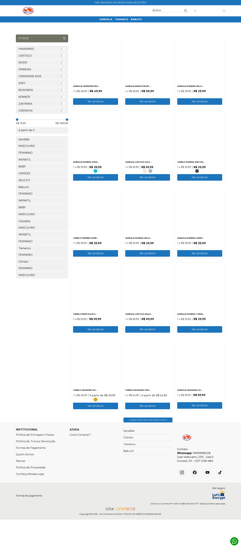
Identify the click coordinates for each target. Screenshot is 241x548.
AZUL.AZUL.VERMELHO (95, 176)
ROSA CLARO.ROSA (150, 94)
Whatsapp (234, 541)
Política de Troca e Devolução (35, 469)
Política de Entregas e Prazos (35, 463)
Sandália (105, 19)
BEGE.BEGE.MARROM (202, 176)
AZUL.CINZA (150, 176)
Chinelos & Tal (28, 11)
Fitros (42, 38)
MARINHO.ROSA (147, 422)
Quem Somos (25, 482)
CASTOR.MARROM (145, 340)
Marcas (20, 489)
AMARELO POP (95, 422)
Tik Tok (220, 501)
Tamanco (121, 19)
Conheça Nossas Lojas (30, 502)
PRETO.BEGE (93, 340)
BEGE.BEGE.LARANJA (95, 258)
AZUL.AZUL (150, 340)
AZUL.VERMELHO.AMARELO (197, 340)
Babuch (136, 19)
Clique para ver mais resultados (148, 448)
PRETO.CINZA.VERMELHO (98, 340)
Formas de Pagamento (31, 476)
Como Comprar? (80, 463)
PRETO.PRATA (200, 421)
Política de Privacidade (31, 495)
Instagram (182, 501)
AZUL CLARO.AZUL (145, 94)
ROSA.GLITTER (95, 94)
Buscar (186, 11)
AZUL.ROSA (200, 94)
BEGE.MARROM (145, 176)
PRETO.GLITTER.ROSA (200, 258)
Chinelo (128, 466)
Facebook (195, 501)
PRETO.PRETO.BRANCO (197, 176)
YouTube (207, 501)
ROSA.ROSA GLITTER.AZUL (202, 340)
